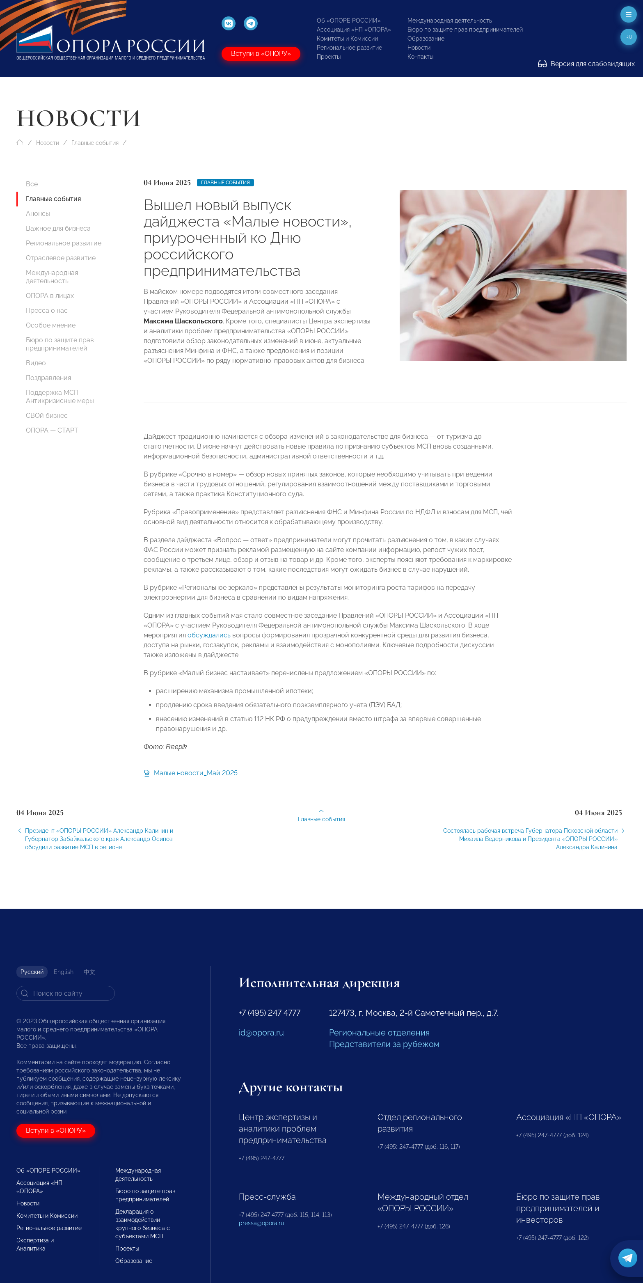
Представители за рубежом (384, 1044)
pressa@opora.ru (261, 1223)
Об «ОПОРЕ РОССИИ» (349, 20)
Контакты (420, 56)
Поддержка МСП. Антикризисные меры (60, 397)
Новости (418, 47)
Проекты (329, 56)
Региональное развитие (349, 47)
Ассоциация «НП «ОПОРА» (354, 29)
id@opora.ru (261, 1033)
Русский (32, 972)
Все (32, 184)
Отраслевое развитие (61, 258)
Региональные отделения (379, 1033)
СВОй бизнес (47, 415)
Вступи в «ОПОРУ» (261, 53)
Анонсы (38, 214)
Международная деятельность (449, 20)
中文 (89, 972)
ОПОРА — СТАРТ (52, 430)
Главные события (95, 143)
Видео (36, 363)
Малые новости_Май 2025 (191, 779)
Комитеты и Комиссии (347, 38)
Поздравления (48, 378)
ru (628, 37)
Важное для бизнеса (58, 228)
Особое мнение (51, 325)
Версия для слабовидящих (586, 64)
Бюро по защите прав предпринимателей (465, 29)
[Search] (65, 993)
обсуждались (208, 644)
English (63, 972)
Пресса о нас (47, 310)
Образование (425, 38)
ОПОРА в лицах (50, 296)
